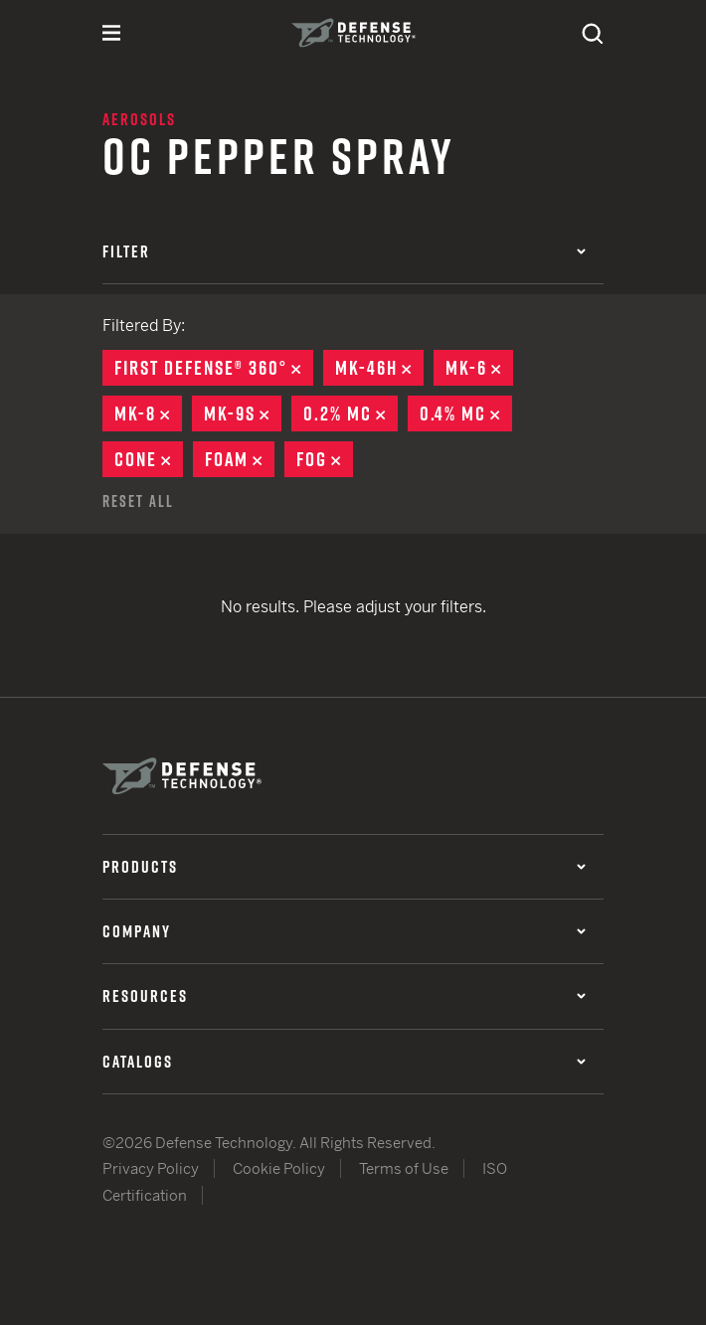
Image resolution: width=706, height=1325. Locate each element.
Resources (344, 996)
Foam (239, 459)
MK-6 (479, 368)
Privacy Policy (150, 1168)
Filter (344, 251)
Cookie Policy (279, 1168)
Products (344, 867)
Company (344, 931)
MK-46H (379, 368)
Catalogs (344, 1062)
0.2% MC (350, 413)
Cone (148, 459)
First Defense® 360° (213, 368)
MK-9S (242, 413)
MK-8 (148, 413)
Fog (324, 459)
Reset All (138, 501)
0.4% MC (466, 413)
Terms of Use (403, 1168)
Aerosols (139, 119)
